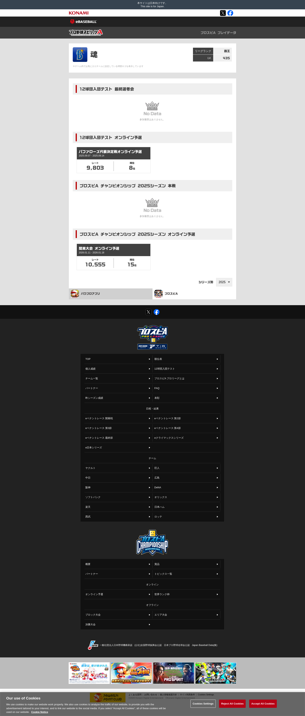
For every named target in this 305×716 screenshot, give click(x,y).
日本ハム (159, 506)
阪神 (87, 487)
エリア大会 (160, 614)
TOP (88, 359)
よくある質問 (135, 694)
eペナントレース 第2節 (167, 418)
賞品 (157, 564)
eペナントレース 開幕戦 (99, 418)
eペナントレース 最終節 (99, 437)
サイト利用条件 (187, 694)
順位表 (158, 359)
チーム (152, 458)
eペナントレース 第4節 (167, 428)
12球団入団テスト (164, 368)
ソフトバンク (93, 497)
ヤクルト (90, 467)
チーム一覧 (91, 378)
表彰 (157, 397)
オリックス (160, 497)
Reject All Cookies (232, 706)
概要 (87, 564)
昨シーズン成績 (94, 397)
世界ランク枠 (162, 594)
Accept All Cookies (263, 706)
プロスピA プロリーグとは (169, 378)
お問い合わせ (150, 694)
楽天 (87, 506)
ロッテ (158, 516)
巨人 (157, 467)
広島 (157, 477)
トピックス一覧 (163, 573)
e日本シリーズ (93, 447)
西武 (87, 516)
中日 (87, 477)
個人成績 (90, 368)
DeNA (157, 487)
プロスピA (166, 294)
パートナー (91, 388)
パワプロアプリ (85, 294)
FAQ (157, 388)
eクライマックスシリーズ (169, 437)
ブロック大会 (93, 614)
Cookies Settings (206, 694)
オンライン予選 (94, 594)
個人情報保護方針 (168, 694)
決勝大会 (90, 624)
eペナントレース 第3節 (98, 428)
